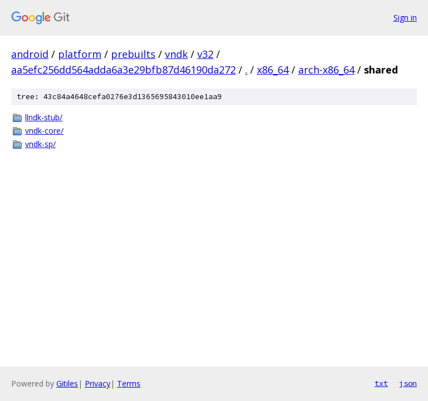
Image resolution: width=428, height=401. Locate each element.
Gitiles (67, 383)
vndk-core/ (44, 130)
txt (381, 383)
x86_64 (273, 69)
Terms (128, 383)
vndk (176, 54)
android (29, 54)
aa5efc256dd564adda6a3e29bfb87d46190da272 (123, 69)
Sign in (405, 17)
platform (79, 54)
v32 (205, 54)
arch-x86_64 (326, 69)
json (408, 383)
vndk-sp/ (40, 144)
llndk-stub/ (43, 117)
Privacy (97, 383)
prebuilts (133, 54)
